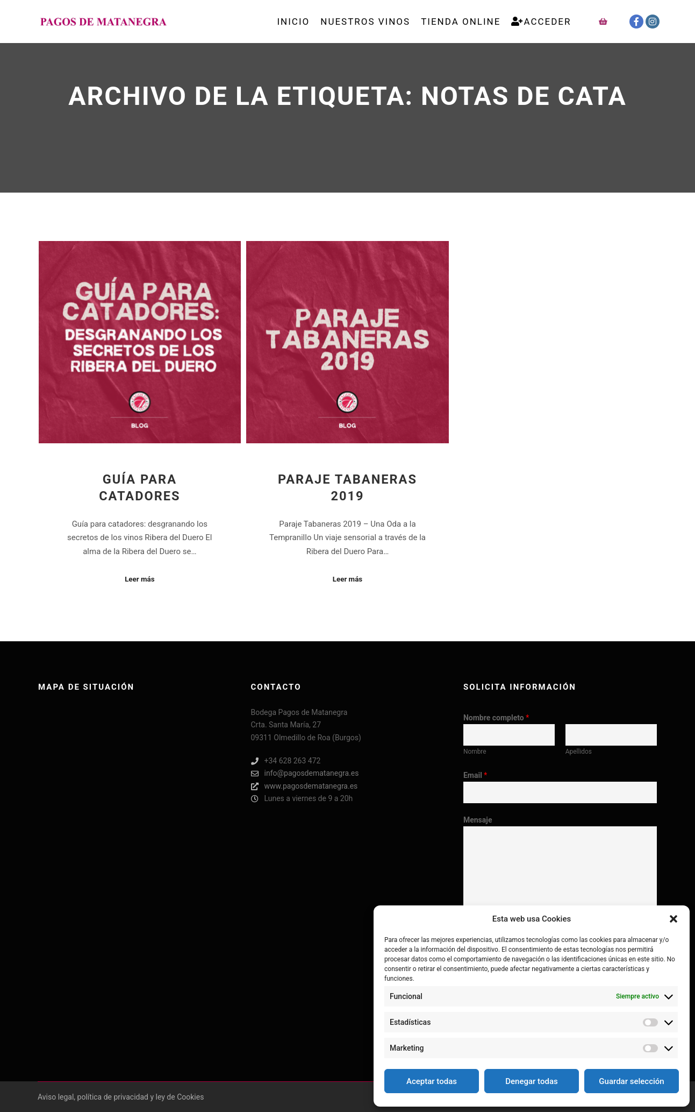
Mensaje (477, 820)
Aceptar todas (431, 1081)
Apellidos (578, 751)
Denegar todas (531, 1081)
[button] (673, 918)
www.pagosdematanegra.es (304, 786)
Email (475, 775)
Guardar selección (631, 1081)
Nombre (474, 751)
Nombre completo (496, 717)
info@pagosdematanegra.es (305, 773)
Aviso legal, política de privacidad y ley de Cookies (121, 1097)
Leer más (139, 579)
